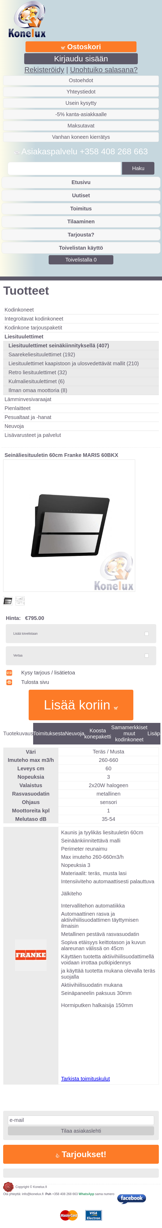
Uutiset (81, 195)
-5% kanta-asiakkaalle (81, 114)
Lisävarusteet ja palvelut (32, 435)
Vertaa (18, 655)
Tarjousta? (81, 235)
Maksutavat (81, 126)
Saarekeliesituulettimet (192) (41, 354)
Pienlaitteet (17, 408)
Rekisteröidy (44, 70)
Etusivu (81, 182)
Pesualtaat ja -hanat (27, 417)
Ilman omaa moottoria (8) (37, 390)
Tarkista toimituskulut (85, 1079)
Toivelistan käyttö (81, 248)
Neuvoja (14, 426)
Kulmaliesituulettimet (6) (36, 381)
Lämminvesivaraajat (27, 399)
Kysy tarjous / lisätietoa (40, 672)
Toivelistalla (81, 260)
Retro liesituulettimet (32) (37, 372)
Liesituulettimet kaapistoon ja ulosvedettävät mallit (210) (73, 363)
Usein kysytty (81, 103)
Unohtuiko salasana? (104, 70)
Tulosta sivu (27, 682)
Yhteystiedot (81, 92)
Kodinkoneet (19, 310)
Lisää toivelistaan (25, 633)
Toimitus (81, 208)
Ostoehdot (81, 80)
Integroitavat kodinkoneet (33, 319)
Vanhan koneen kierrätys (81, 137)
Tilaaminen (81, 221)
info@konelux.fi (33, 1194)
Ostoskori (81, 47)
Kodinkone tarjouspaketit (33, 328)
